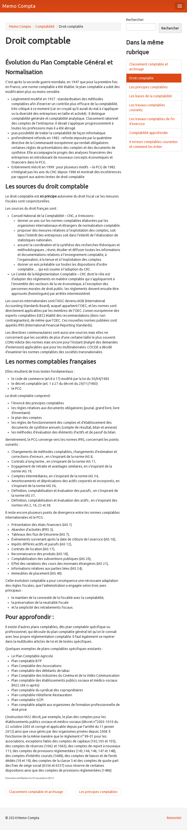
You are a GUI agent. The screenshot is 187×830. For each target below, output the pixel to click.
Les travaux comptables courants (147, 107)
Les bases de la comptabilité (150, 96)
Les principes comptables (98, 792)
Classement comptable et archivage (36, 792)
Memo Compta (18, 6)
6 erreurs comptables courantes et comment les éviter (153, 144)
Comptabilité (45, 26)
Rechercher (135, 20)
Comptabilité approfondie (148, 133)
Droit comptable (141, 78)
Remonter (174, 818)
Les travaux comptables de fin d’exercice (152, 121)
